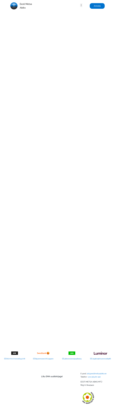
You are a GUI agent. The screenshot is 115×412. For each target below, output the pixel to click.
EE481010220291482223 (72, 359)
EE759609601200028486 (100, 359)
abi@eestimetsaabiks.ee (96, 374)
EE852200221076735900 (43, 359)
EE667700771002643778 (14, 359)
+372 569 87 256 (94, 377)
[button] (81, 5)
